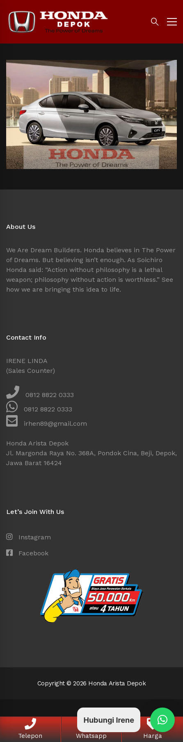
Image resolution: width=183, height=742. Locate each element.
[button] (162, 720)
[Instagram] (28, 537)
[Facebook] (27, 553)
